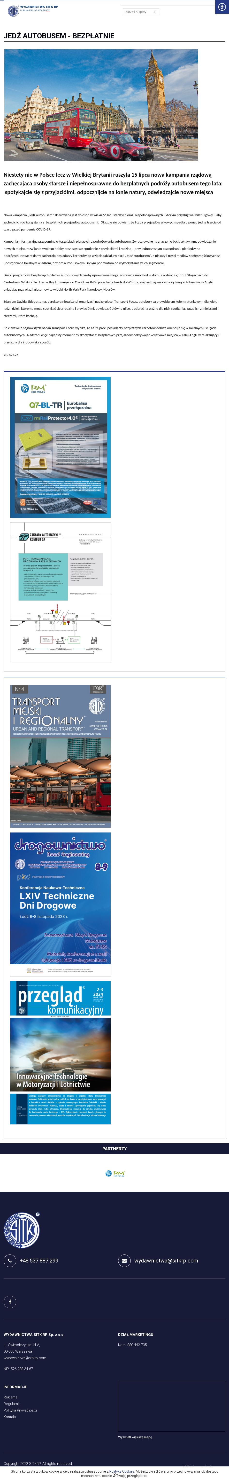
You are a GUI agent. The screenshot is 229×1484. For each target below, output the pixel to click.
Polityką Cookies (121, 1471)
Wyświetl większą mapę (135, 1437)
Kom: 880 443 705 (132, 1345)
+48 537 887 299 (31, 1260)
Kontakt (10, 1417)
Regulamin (12, 1404)
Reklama (10, 1398)
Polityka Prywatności (20, 1411)
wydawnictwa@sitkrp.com (158, 1260)
